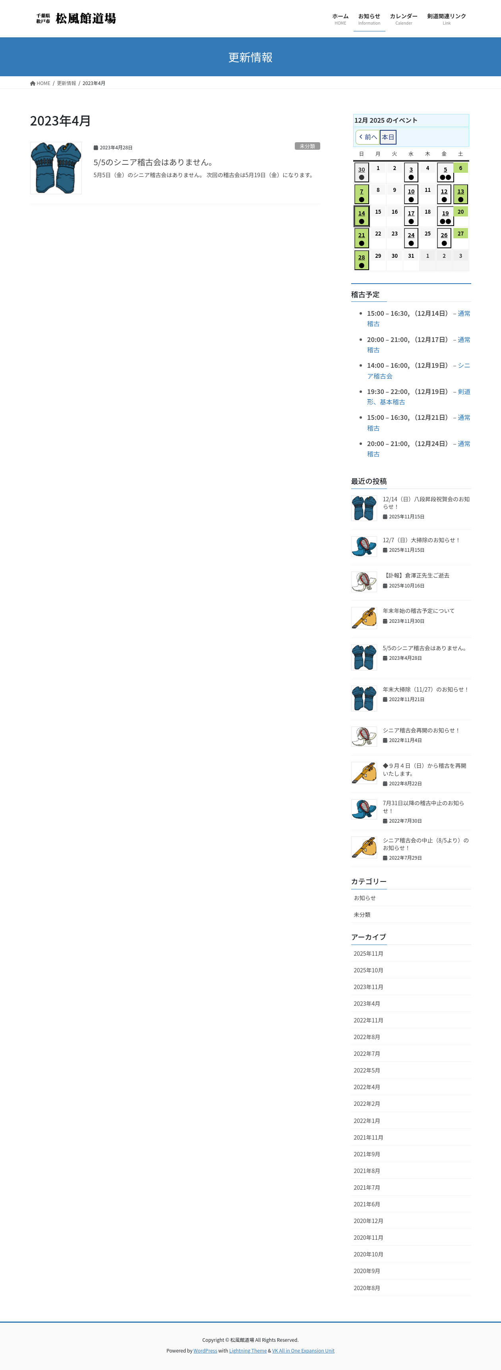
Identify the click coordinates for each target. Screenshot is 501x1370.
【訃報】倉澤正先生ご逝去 (416, 575)
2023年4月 (367, 1003)
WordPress (205, 1350)
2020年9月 (367, 1271)
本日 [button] (388, 137)
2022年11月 (369, 1020)
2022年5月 (367, 1070)
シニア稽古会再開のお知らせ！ (422, 730)
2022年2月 (367, 1103)
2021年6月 (367, 1204)
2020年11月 (369, 1237)
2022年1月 (367, 1121)
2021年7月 (367, 1187)
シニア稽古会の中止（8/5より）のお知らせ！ (426, 844)
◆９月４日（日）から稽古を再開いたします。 (424, 769)
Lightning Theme (248, 1350)
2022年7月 (367, 1053)
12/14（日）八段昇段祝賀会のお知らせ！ (426, 503)
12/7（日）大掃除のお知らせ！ (422, 540)
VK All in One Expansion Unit (303, 1350)
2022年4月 (367, 1087)
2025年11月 (369, 953)
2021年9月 (367, 1154)
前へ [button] (367, 137)
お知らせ (365, 898)
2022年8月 (367, 1037)
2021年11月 (369, 1137)
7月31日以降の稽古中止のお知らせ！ (423, 807)
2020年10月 (369, 1254)
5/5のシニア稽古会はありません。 (155, 162)
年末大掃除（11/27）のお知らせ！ (426, 689)
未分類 (307, 146)
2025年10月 (369, 970)
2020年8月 (367, 1288)
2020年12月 (369, 1221)
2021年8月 (367, 1171)
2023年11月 (369, 987)
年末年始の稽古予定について (419, 610)
